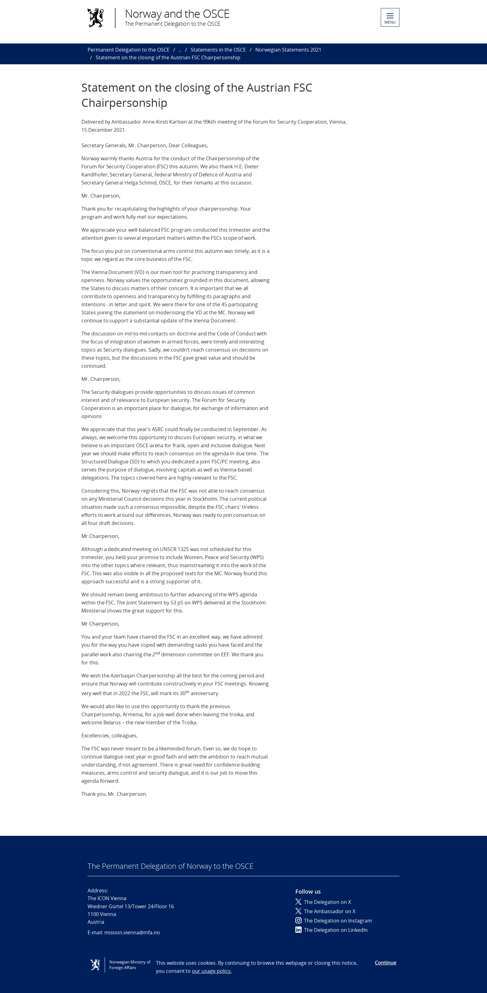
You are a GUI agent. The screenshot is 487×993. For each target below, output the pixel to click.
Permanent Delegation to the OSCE (129, 49)
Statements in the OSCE (218, 49)
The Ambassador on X (325, 911)
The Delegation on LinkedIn (331, 930)
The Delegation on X (323, 902)
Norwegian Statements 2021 (288, 49)
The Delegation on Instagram (333, 920)
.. (180, 49)
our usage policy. (211, 971)
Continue (385, 962)
